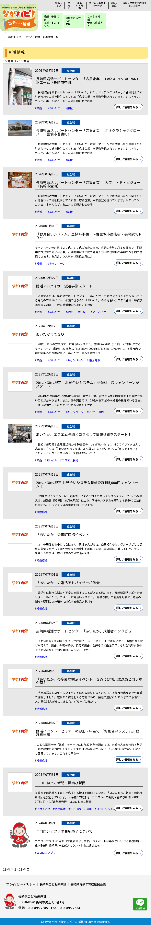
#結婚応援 (41, 512)
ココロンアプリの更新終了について (64, 831)
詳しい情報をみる (127, 107)
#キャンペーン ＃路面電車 (83, 360)
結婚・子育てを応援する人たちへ (134, 4)
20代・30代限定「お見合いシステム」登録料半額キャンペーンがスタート (87, 384)
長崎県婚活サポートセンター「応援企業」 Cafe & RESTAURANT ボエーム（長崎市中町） (87, 80)
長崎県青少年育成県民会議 (88, 884)
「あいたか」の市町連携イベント (62, 534)
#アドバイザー (100, 312)
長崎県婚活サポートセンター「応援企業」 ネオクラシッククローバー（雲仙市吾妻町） (88, 132)
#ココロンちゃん (105, 809)
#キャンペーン (56, 263)
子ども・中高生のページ (97, 4)
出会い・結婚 (79, 5)
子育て (69, 5)
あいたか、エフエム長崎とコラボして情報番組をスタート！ (83, 434)
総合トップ (58, 4)
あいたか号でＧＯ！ (52, 334)
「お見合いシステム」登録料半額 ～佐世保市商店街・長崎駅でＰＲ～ (89, 235)
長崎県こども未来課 (53, 884)
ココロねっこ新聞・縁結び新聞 (61, 782)
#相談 (71, 312)
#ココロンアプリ (45, 853)
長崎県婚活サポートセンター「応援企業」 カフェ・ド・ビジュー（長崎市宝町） (88, 184)
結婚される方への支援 (73, 21)
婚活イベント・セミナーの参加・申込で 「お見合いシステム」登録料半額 (87, 732)
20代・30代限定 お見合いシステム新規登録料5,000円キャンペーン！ (87, 484)
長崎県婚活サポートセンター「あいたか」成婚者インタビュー (85, 630)
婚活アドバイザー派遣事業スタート (64, 285)
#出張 (83, 312)
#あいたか (55, 108)
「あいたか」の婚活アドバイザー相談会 (68, 582)
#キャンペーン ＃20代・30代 (85, 412)
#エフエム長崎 (70, 460)
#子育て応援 (42, 809)
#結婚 (40, 108)
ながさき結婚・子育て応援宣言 (95, 21)
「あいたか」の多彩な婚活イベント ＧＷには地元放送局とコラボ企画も (89, 680)
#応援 (69, 108)
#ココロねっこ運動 (80, 809)
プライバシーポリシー (21, 884)
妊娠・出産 (114, 4)
